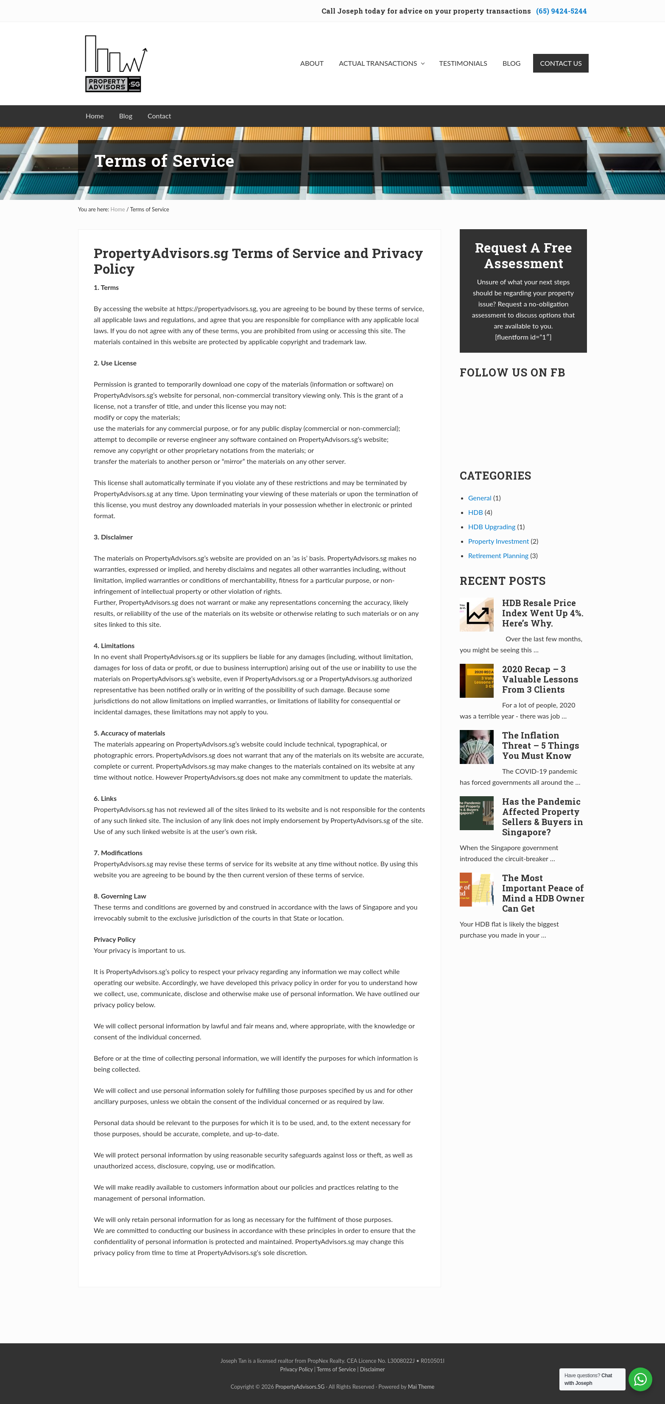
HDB (475, 512)
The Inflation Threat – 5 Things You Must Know (540, 745)
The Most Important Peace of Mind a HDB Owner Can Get (543, 893)
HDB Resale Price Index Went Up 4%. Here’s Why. (543, 613)
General (480, 498)
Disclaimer (372, 1369)
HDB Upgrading (491, 526)
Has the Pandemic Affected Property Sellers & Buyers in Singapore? (542, 816)
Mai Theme (421, 1386)
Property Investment (498, 541)
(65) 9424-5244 (561, 10)
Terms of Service (336, 1369)
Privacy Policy (296, 1369)
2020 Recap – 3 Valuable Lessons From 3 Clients (540, 679)
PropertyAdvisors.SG (299, 1386)
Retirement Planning (498, 555)
